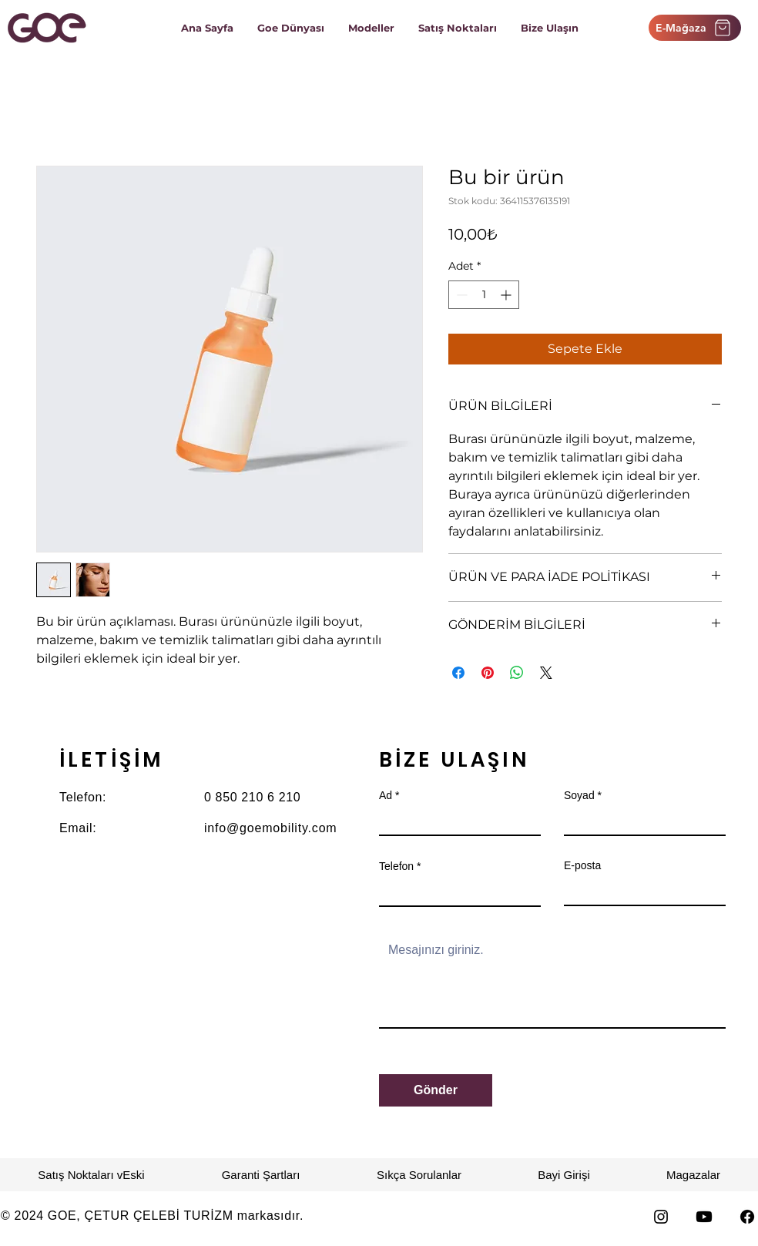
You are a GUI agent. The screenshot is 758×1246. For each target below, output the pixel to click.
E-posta (582, 865)
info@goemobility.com (270, 828)
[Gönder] (435, 1090)
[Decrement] (460, 294)
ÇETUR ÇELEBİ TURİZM (159, 1215)
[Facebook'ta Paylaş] (458, 672)
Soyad (579, 795)
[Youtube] (704, 1216)
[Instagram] (661, 1216)
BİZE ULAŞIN (454, 760)
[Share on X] (546, 672)
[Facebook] (747, 1216)
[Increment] (507, 294)
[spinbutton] (484, 294)
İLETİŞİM (111, 760)
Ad (385, 795)
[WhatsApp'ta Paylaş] (517, 672)
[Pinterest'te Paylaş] (487, 672)
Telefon (396, 866)
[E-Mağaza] (695, 28)
